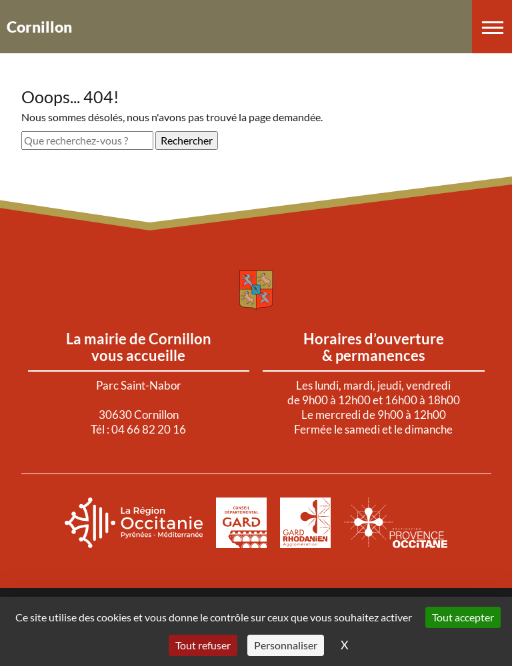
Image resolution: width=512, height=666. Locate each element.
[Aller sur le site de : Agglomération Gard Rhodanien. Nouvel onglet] (305, 523)
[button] (492, 26)
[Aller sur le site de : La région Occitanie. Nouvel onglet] (134, 523)
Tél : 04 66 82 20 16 (138, 429)
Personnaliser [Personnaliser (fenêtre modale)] (285, 645)
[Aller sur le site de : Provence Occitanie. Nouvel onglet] (396, 523)
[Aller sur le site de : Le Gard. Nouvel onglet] (241, 523)
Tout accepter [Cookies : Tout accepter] (463, 617)
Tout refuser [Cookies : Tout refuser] (203, 645)
